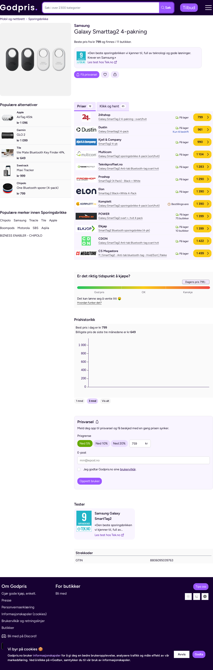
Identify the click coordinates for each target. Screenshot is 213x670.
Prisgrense (84, 436)
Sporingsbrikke (38, 19)
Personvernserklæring (18, 607)
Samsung (20, 220)
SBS (35, 228)
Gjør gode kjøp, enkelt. (19, 593)
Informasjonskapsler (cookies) (24, 614)
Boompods (7, 228)
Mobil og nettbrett (12, 19)
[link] (19, 7)
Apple (53, 220)
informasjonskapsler (47, 655)
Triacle (33, 220)
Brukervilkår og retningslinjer (23, 621)
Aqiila (45, 228)
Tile (43, 220)
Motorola (23, 228)
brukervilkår (128, 469)
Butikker (8, 628)
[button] (208, 7)
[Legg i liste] (105, 74)
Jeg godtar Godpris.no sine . (109, 469)
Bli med (61, 593)
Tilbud (189, 7)
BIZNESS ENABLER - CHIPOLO (21, 235)
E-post (81, 452)
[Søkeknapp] (166, 7)
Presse (6, 600)
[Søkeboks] (100, 7)
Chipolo (5, 220)
